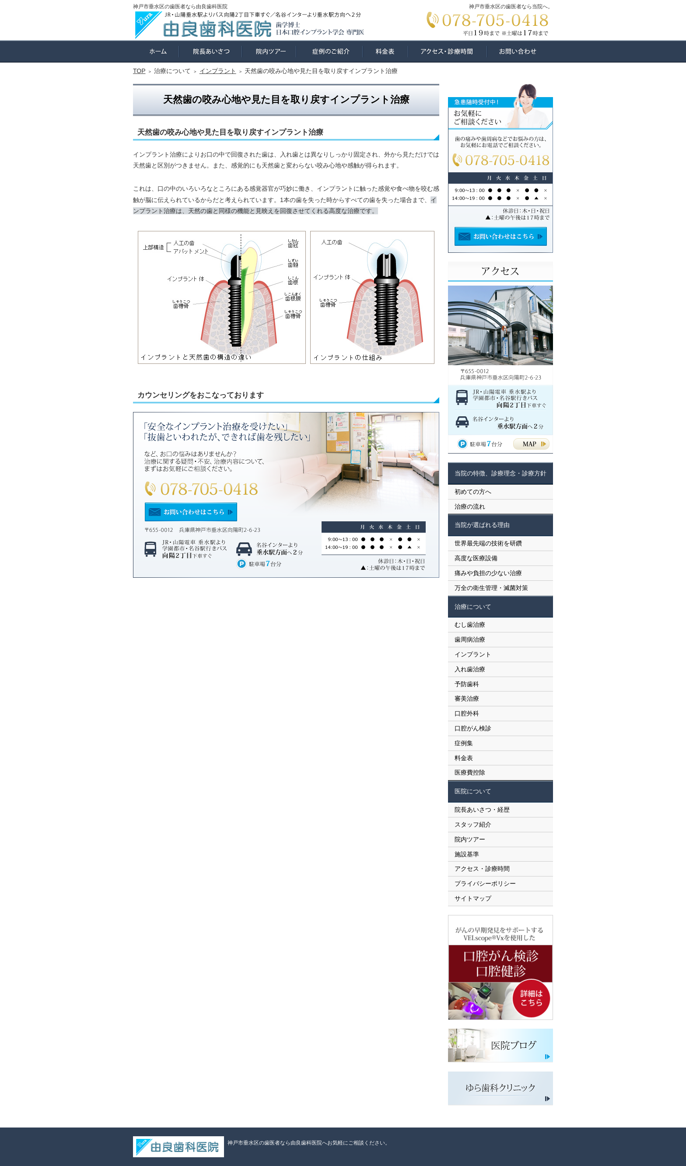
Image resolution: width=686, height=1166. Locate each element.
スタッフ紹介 (473, 824)
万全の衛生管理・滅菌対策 (491, 587)
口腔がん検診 (473, 728)
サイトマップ (473, 898)
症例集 (464, 743)
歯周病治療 (470, 639)
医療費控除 (470, 772)
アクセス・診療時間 (482, 868)
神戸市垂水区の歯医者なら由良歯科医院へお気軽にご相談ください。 (309, 1143)
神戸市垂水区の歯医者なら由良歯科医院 (180, 6)
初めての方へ (473, 491)
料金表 (464, 757)
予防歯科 (467, 684)
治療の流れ (470, 506)
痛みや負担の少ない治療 (488, 572)
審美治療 (467, 698)
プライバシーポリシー (485, 883)
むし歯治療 (470, 624)
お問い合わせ (520, 51)
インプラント (473, 654)
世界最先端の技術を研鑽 (488, 543)
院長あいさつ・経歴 (482, 809)
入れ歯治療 (470, 669)
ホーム (156, 51)
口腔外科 (467, 713)
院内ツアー (470, 839)
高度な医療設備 (476, 558)
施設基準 (467, 854)
